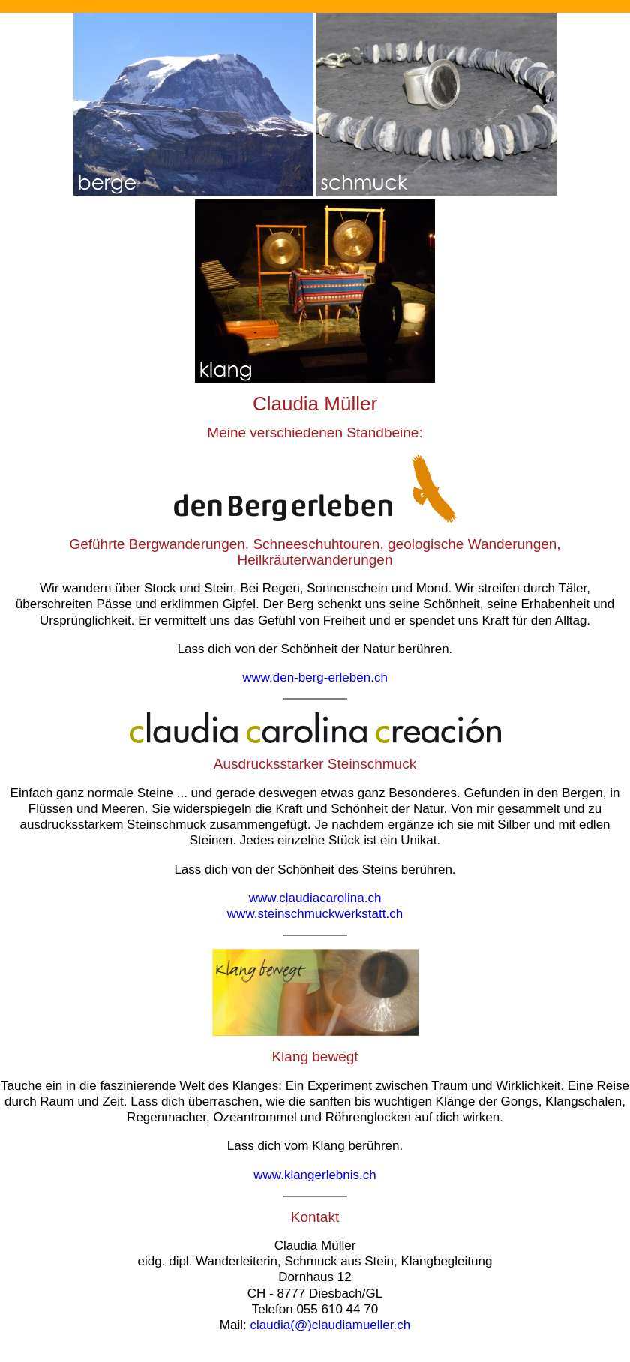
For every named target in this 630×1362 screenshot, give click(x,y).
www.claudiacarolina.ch (315, 898)
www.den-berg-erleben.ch (315, 677)
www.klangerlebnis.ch (315, 1175)
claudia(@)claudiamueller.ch (330, 1325)
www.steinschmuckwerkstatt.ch (315, 914)
